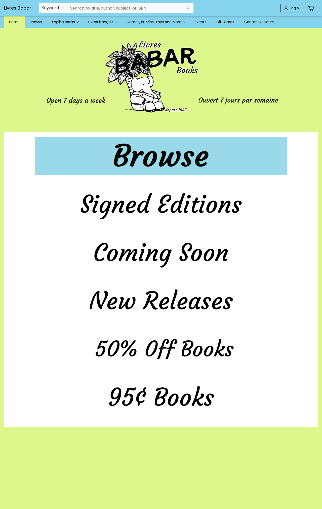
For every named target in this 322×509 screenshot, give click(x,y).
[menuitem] (14, 22)
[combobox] (53, 8)
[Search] (188, 8)
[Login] (291, 8)
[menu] (161, 22)
